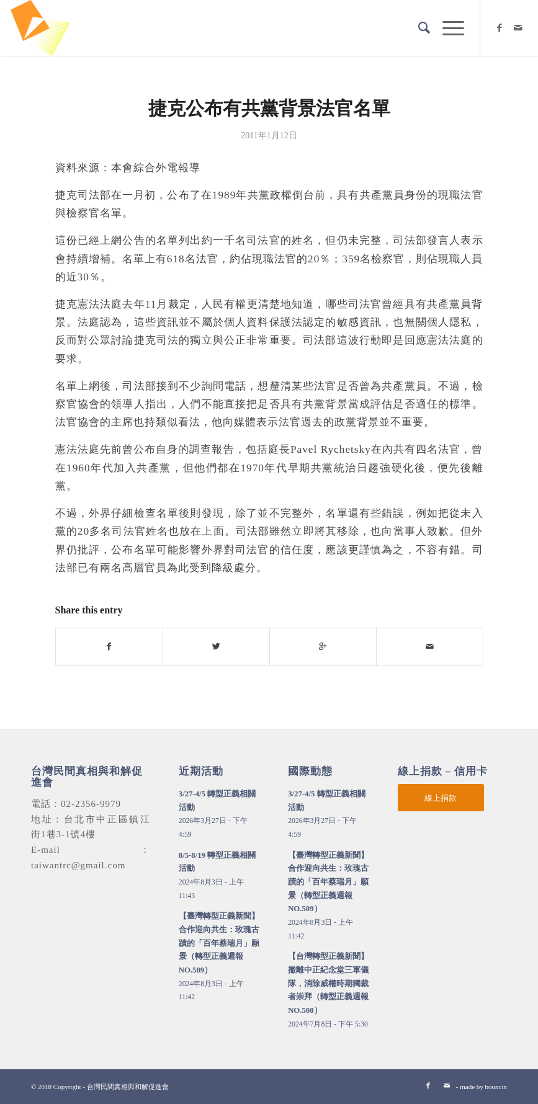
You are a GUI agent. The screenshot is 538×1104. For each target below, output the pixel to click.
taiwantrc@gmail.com (78, 865)
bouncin (496, 1086)
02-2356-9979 (91, 804)
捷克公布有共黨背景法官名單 (269, 108)
